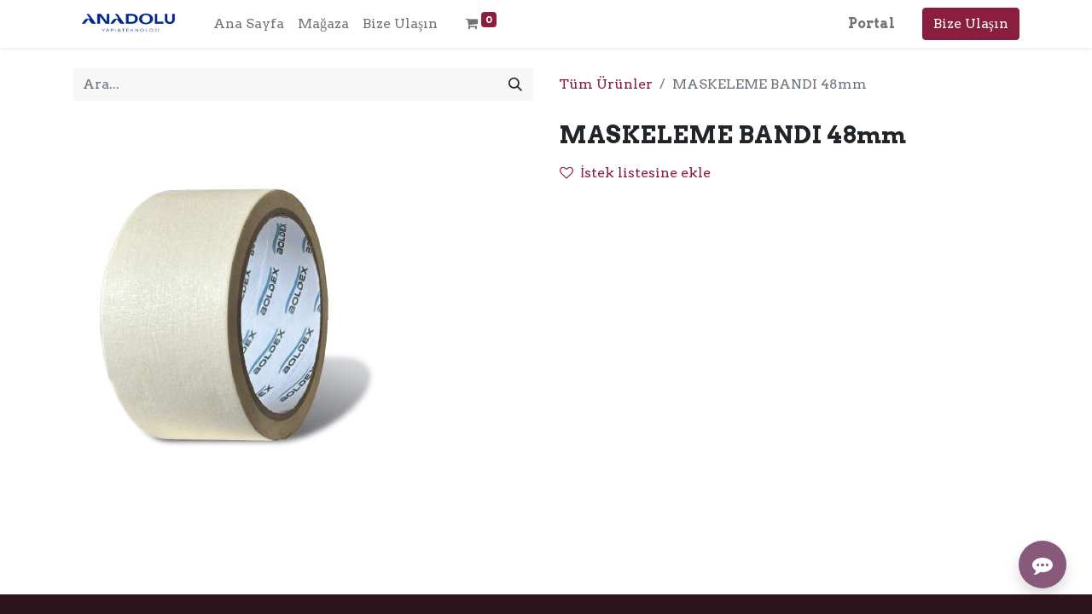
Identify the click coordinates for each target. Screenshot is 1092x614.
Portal (871, 23)
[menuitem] (248, 24)
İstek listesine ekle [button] (635, 173)
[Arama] (515, 84)
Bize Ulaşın (970, 23)
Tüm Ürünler (606, 84)
